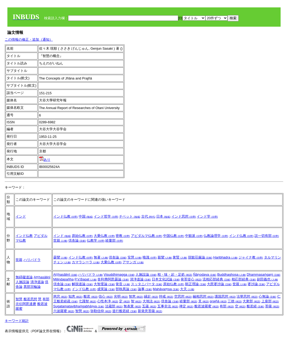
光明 (121, 296)
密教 (123, 236)
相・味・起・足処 (174, 274)
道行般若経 (124, 311)
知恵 (75, 296)
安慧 (135, 257)
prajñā (218, 301)
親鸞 (165, 257)
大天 (187, 289)
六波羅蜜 (63, 311)
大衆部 (251, 301)
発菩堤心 (191, 279)
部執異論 (126, 289)
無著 (101, 257)
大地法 (151, 301)
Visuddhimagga (119, 274)
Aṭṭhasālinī (42, 277)
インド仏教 (65, 216)
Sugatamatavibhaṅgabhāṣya (78, 306)
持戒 (166, 296)
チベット (129, 216)
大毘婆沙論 (219, 284)
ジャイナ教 (250, 257)
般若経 (255, 306)
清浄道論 (37, 282)
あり (44, 160)
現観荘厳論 (200, 257)
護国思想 (225, 296)
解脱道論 (82, 284)
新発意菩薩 (150, 311)
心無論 (267, 296)
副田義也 (267, 279)
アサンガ (133, 262)
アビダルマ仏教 (146, 236)
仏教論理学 (216, 236)
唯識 (150, 257)
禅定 (186, 306)
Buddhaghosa (231, 274)
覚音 (123, 284)
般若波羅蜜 (206, 306)
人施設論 (22, 282)
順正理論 (195, 284)
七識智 (87, 301)
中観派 (194, 236)
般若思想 (30, 299)
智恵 (136, 296)
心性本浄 (107, 301)
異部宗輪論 (32, 287)
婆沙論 (256, 284)
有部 (46, 299)
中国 (86, 216)
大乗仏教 (104, 236)
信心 (105, 296)
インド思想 (183, 216)
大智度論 (104, 284)
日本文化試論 (166, 279)
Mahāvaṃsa (166, 289)
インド (21, 216)
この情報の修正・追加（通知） (29, 39)
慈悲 (60, 296)
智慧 (19, 299)
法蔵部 (114, 306)
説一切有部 (266, 236)
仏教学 (96, 240)
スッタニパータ (146, 284)
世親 (60, 240)
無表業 (132, 306)
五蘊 (149, 306)
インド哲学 (106, 216)
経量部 (114, 240)
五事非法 (167, 306)
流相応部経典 (216, 279)
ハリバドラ (32, 260)
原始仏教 (82, 236)
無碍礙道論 (24, 277)
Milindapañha (63, 279)
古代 (148, 216)
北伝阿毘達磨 (26, 304)
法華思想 (247, 296)
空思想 (183, 296)
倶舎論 (77, 240)
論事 (145, 289)
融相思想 (203, 296)
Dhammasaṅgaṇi (263, 274)
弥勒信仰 (100, 311)
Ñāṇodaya (204, 274)
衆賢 (180, 257)
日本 (163, 216)
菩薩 (272, 306)
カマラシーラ (86, 262)
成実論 (106, 289)
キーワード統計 (17, 321)
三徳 (235, 301)
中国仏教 (173, 236)
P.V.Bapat (86, 279)
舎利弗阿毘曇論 (113, 279)
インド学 (207, 216)
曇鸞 (60, 257)
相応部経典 (244, 279)
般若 (90, 296)
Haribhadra (225, 257)
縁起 (151, 296)
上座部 (270, 301)
